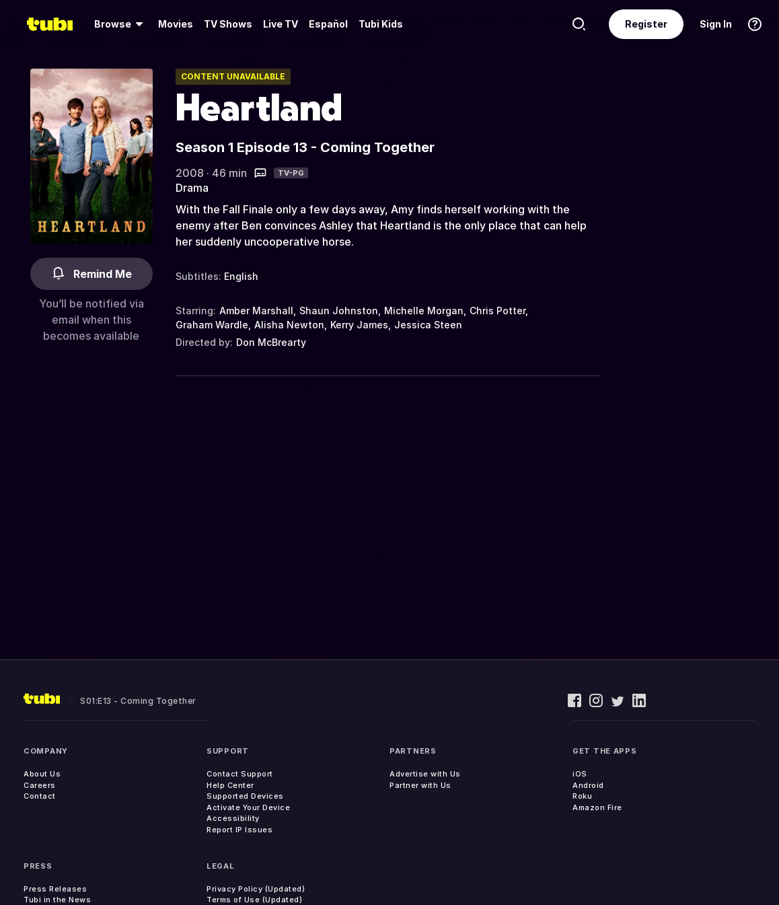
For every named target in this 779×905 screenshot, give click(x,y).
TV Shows (228, 24)
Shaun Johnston (338, 310)
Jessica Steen (428, 324)
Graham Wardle (212, 324)
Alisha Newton (289, 324)
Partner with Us (420, 785)
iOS (579, 774)
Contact (40, 796)
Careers (40, 785)
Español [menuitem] (328, 24)
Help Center (230, 785)
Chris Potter (497, 310)
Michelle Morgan (423, 310)
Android (588, 785)
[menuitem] (120, 24)
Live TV (280, 24)
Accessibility (233, 818)
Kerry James (359, 324)
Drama (192, 187)
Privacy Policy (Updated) (256, 889)
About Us (42, 774)
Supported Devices (245, 796)
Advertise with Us (425, 774)
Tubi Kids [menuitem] (381, 24)
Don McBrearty (271, 342)
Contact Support (240, 774)
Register (646, 24)
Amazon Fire (597, 807)
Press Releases (55, 889)
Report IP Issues (239, 829)
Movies (175, 24)
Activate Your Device (248, 807)
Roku (582, 796)
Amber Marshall (256, 310)
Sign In (716, 24)
